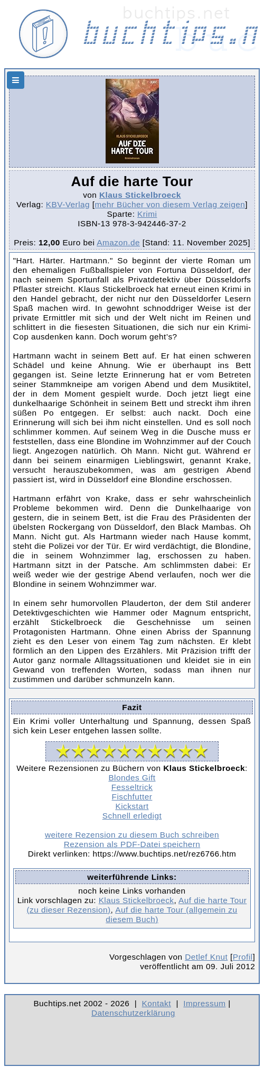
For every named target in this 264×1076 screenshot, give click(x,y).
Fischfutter (132, 796)
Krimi (147, 213)
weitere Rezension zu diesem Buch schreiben (132, 834)
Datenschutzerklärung (133, 1012)
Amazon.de (118, 242)
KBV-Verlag (68, 204)
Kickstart (131, 806)
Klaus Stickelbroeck (140, 194)
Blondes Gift (131, 777)
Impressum (204, 1003)
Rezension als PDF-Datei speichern (132, 844)
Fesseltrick (132, 787)
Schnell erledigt (132, 815)
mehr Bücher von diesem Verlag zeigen (170, 204)
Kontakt (156, 1003)
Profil (243, 956)
